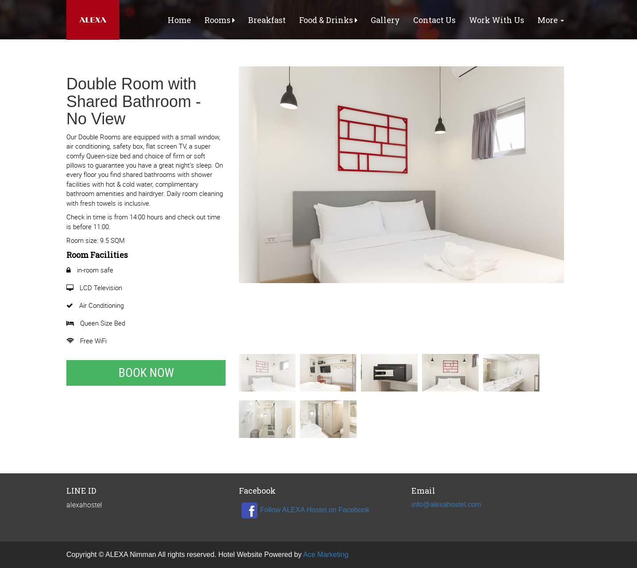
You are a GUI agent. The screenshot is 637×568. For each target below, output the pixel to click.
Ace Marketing (325, 554)
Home (179, 20)
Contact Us (434, 20)
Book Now (146, 372)
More (550, 20)
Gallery (385, 20)
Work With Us (496, 20)
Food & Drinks (328, 20)
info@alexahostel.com (446, 504)
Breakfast (267, 20)
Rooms (219, 20)
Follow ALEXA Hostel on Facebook (304, 510)
